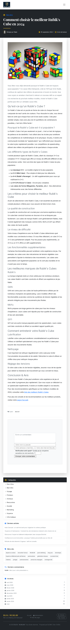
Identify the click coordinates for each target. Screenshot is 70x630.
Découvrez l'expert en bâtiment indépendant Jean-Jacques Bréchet (25, 534)
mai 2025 (8, 596)
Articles (61, 615)
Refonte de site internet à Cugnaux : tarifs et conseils (21, 541)
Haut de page (35, 617)
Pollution (9, 495)
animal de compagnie (36, 559)
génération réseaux (42, 556)
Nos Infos (9, 484)
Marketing (9, 510)
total (7, 604)
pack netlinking (41, 552)
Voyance (9, 513)
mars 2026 (9, 585)
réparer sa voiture (10, 552)
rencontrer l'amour (23, 552)
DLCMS (49, 624)
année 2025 (9, 598)
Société (8, 506)
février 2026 (9, 588)
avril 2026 (9, 582)
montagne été (48, 559)
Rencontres (10, 502)
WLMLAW (32, 552)
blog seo (50, 552)
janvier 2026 (9, 590)
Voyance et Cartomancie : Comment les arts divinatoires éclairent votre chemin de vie (30, 531)
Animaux (9, 499)
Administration (38, 615)
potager (15, 559)
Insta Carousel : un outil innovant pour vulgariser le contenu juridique (25, 527)
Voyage (8, 491)
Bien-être (9, 15)
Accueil (29, 615)
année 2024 (9, 601)
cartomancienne (24, 559)
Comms (62, 618)
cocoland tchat (54, 556)
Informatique (10, 517)
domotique (58, 552)
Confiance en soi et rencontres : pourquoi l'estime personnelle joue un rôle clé (28, 538)
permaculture (31, 556)
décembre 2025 (11, 593)
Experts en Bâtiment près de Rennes (16, 556)
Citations (8, 559)
